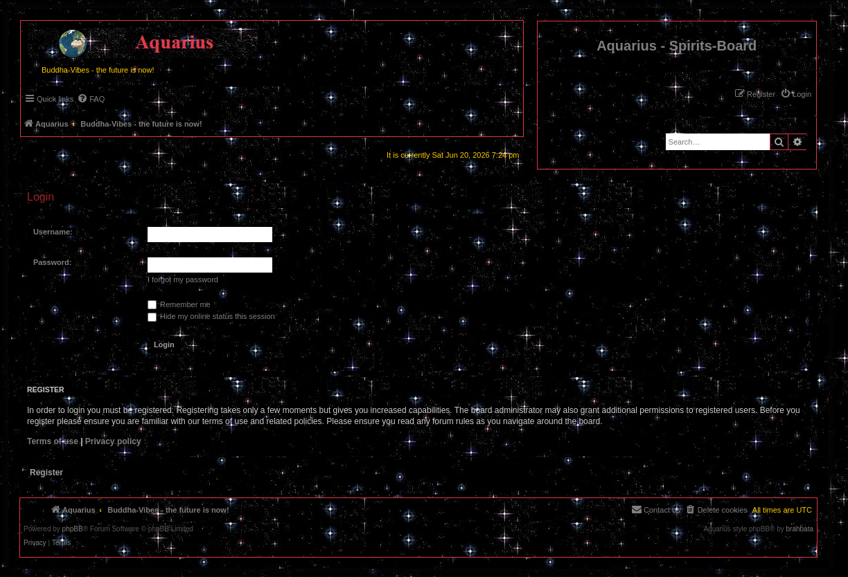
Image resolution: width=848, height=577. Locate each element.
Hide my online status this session (211, 316)
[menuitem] (795, 94)
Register (46, 472)
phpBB (72, 529)
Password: (52, 262)
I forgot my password (183, 279)
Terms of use (52, 441)
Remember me (179, 304)
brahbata (799, 529)
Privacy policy (113, 441)
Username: (53, 232)
